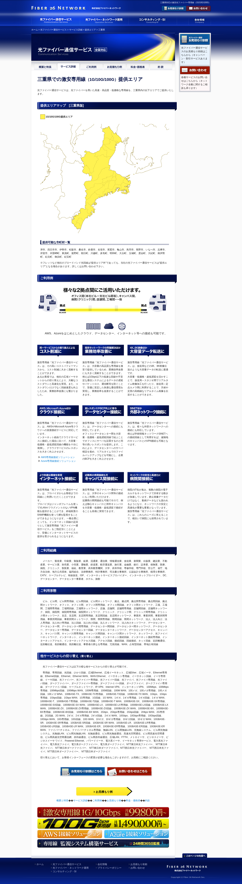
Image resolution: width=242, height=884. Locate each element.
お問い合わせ (137, 867)
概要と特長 (62, 800)
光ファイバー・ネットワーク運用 (71, 867)
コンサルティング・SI (64, 871)
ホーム (34, 29)
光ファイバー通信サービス (53, 29)
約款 (147, 800)
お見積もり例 (114, 800)
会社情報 (102, 864)
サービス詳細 (75, 29)
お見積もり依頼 (138, 864)
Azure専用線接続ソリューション (58, 461)
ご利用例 (97, 800)
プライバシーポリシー (109, 867)
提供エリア (90, 29)
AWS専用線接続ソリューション (58, 457)
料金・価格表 (133, 800)
